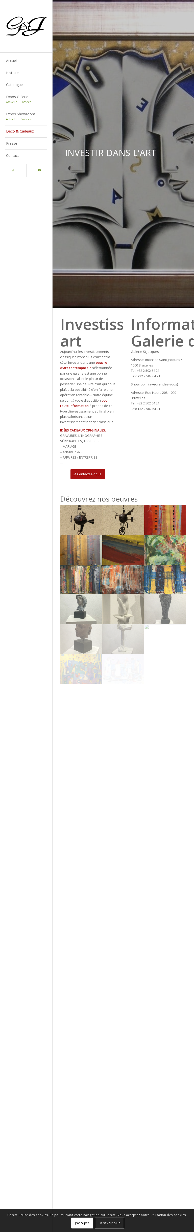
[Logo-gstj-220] (26, 26)
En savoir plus (109, 1223)
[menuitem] (26, 61)
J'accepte (82, 1223)
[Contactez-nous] (87, 474)
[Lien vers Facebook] (13, 170)
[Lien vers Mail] (39, 170)
